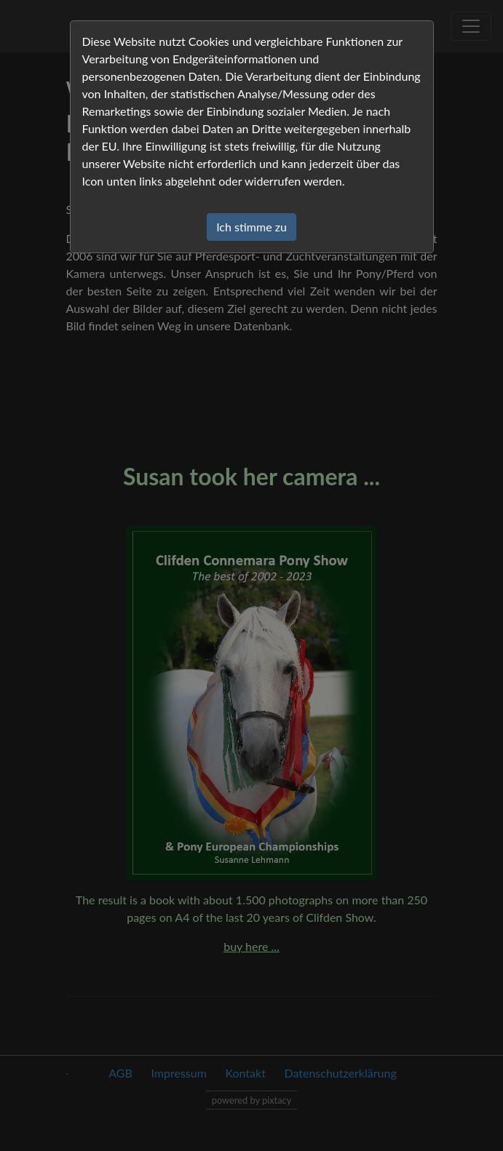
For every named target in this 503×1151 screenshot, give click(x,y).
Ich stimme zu (251, 227)
